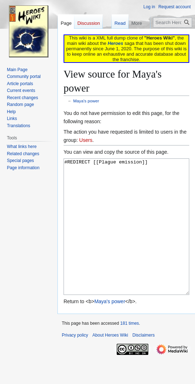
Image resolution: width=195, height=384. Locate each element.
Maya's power (86, 100)
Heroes (115, 43)
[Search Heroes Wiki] (172, 22)
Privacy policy (75, 362)
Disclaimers (144, 362)
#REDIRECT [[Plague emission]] (126, 240)
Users (86, 140)
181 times (129, 350)
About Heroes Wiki (110, 362)
